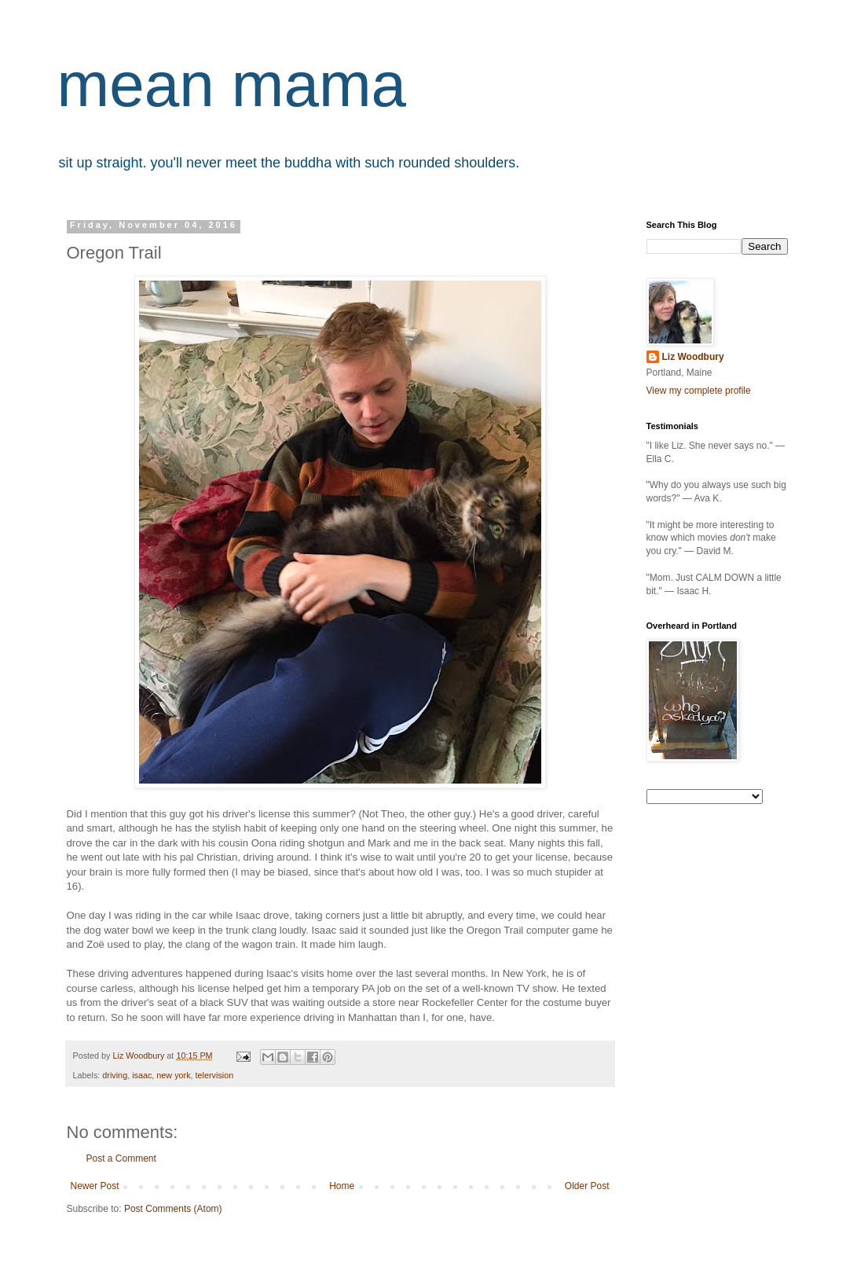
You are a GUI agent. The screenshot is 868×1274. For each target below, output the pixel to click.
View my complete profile (698, 390)
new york (173, 1075)
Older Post (587, 1185)
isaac (142, 1075)
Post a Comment (121, 1158)
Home (341, 1185)
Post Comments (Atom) (173, 1208)
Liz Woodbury (693, 356)
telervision (215, 1075)
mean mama (232, 84)
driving (114, 1075)
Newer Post (95, 1185)
